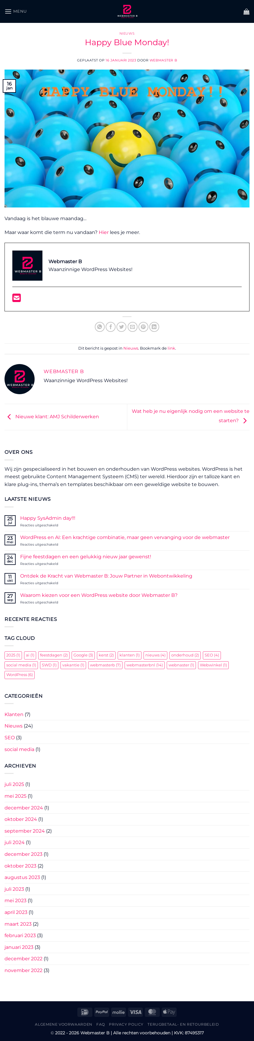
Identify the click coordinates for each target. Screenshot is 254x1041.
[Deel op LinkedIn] (154, 327)
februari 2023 (20, 935)
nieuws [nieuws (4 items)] (155, 655)
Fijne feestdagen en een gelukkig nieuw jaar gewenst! (85, 556)
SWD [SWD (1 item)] (49, 665)
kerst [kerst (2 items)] (106, 655)
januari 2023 (19, 947)
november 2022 (23, 970)
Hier (104, 232)
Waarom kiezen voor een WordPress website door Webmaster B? (99, 595)
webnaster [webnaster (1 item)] (181, 665)
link (171, 348)
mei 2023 (15, 900)
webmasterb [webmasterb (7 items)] (105, 665)
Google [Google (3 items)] (83, 655)
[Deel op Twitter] (121, 327)
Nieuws (127, 33)
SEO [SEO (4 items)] (212, 655)
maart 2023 (18, 924)
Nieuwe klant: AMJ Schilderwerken (52, 416)
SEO (10, 737)
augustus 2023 (22, 877)
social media (19, 749)
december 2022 (23, 959)
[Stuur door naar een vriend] (133, 327)
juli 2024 (15, 842)
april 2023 (16, 912)
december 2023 (23, 854)
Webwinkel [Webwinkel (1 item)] (213, 665)
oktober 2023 (20, 866)
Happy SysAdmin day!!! (47, 518)
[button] (16, 11)
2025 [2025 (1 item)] (13, 655)
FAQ (100, 1024)
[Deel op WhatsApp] (100, 327)
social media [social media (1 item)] (21, 665)
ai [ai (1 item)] (30, 655)
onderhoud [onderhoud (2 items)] (185, 655)
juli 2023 (14, 889)
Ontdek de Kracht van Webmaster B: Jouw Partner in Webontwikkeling (106, 576)
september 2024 (25, 831)
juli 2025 (14, 784)
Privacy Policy (126, 1024)
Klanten (14, 714)
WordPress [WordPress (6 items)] (19, 674)
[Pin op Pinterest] (143, 327)
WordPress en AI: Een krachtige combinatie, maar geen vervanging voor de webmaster (125, 537)
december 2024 (24, 808)
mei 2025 (15, 796)
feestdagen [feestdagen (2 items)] (54, 655)
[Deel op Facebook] (111, 327)
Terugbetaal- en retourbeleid (183, 1024)
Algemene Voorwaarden (63, 1024)
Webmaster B (163, 60)
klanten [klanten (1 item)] (129, 655)
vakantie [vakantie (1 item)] (73, 665)
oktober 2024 (21, 819)
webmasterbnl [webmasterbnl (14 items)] (144, 665)
